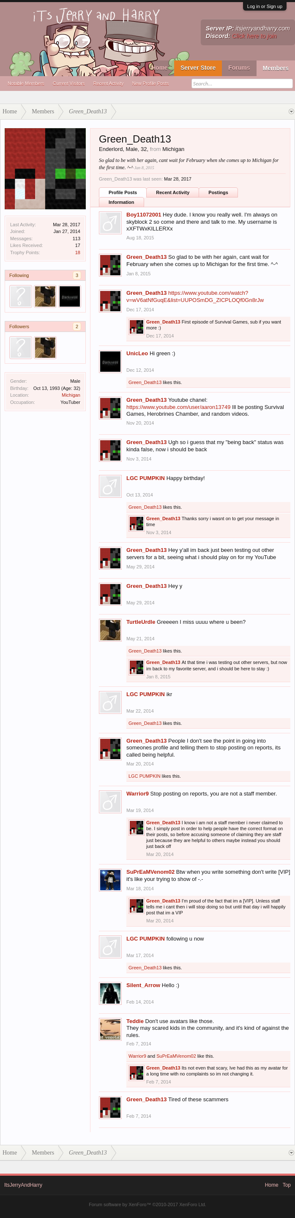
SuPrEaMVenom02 (150, 872)
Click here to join (254, 36)
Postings (218, 192)
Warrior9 (137, 793)
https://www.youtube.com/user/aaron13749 (178, 407)
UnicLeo (137, 353)
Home (159, 67)
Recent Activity (108, 83)
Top (287, 1185)
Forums (239, 67)
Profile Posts (123, 192)
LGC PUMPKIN (145, 478)
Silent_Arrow (143, 985)
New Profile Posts (150, 83)
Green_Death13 (146, 257)
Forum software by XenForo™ (147, 1204)
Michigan (71, 395)
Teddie (135, 1021)
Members (276, 68)
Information (121, 202)
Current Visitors (69, 83)
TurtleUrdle (140, 622)
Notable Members (26, 83)
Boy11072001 (143, 214)
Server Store (198, 67)
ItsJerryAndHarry (23, 1185)
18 (77, 252)
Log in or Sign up (264, 6)
